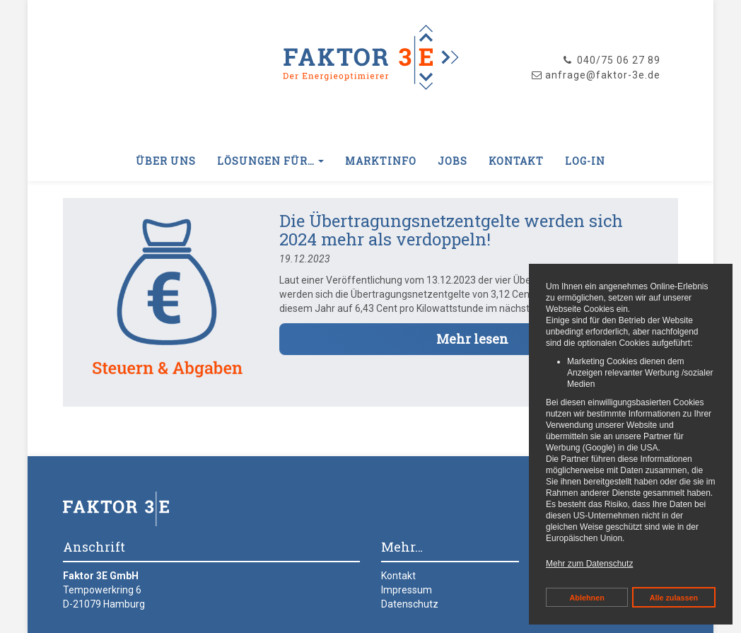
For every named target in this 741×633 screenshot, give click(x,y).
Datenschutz (409, 604)
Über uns (166, 161)
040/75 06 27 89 (610, 60)
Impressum (406, 590)
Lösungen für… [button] (270, 161)
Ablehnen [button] (587, 597)
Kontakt (516, 161)
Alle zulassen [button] (674, 597)
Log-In (585, 161)
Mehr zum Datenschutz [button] (589, 564)
